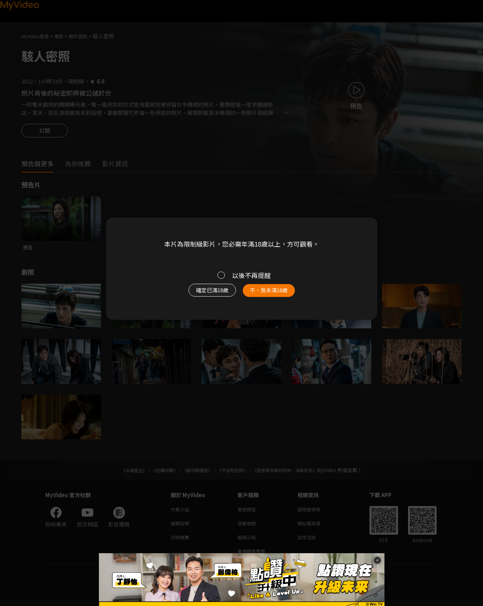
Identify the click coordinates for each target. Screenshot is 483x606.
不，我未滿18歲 (276, 293)
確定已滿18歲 (203, 293)
